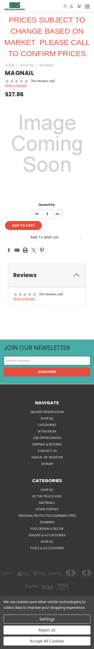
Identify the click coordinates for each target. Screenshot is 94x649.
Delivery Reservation (47, 412)
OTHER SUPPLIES (47, 509)
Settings (47, 619)
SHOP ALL (47, 418)
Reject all (47, 630)
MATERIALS (47, 503)
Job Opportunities (47, 438)
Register (56, 457)
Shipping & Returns (47, 444)
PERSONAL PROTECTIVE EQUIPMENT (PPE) (47, 516)
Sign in (37, 457)
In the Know (47, 431)
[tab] (47, 275)
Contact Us (47, 451)
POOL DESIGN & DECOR (47, 529)
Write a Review (16, 85)
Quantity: (47, 204)
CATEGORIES (47, 425)
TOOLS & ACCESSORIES (47, 548)
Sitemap (47, 464)
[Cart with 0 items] (78, 6)
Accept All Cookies (47, 641)
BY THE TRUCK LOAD (47, 496)
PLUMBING (47, 522)
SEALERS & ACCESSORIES (47, 535)
